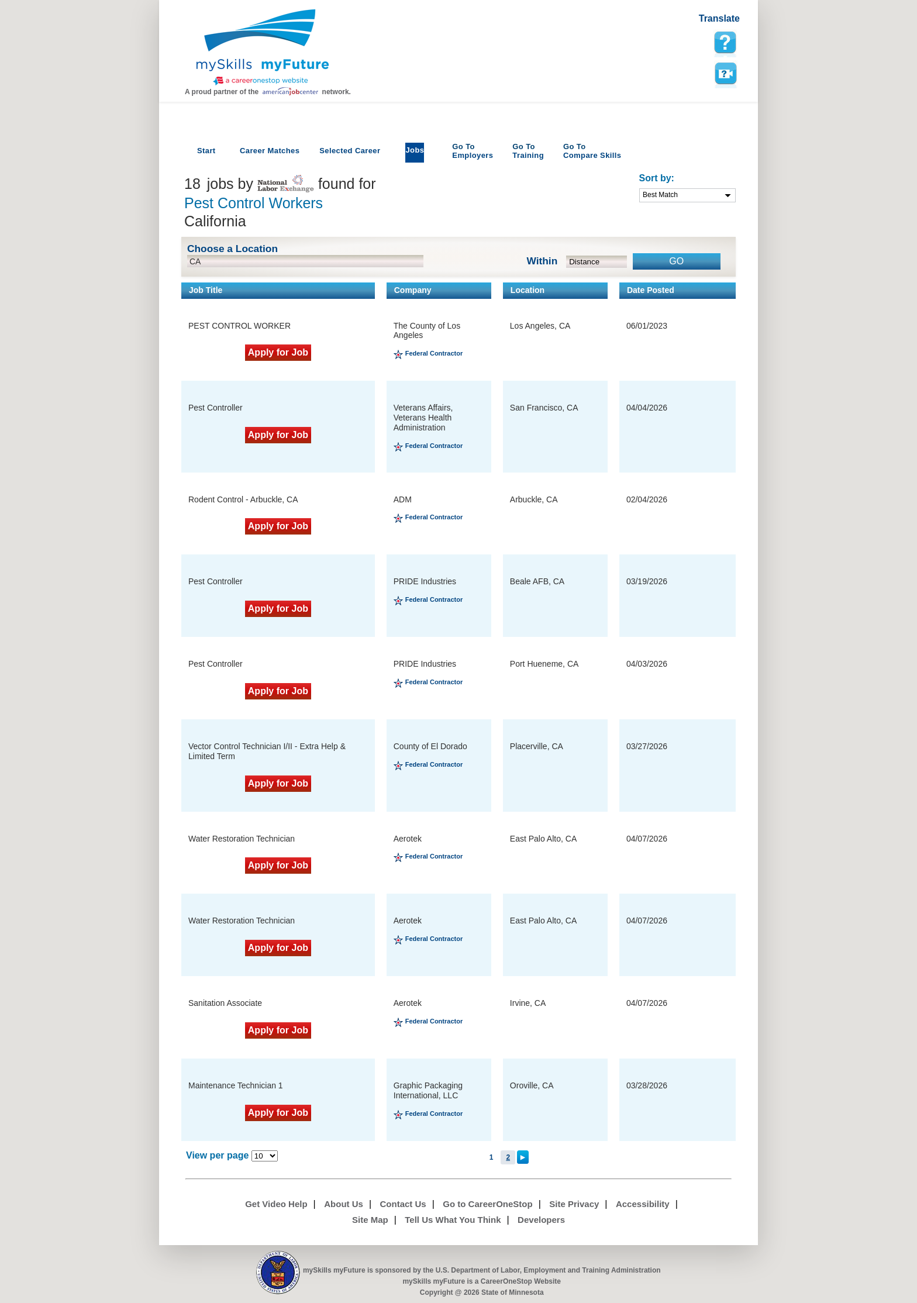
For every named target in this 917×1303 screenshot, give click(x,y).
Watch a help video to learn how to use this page (725, 73)
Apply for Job (278, 352)
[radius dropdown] (597, 262)
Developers (541, 1220)
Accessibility (643, 1204)
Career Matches (269, 150)
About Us (343, 1204)
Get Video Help (276, 1204)
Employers (472, 151)
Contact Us (403, 1204)
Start (206, 150)
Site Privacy (574, 1204)
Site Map (370, 1220)
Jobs (414, 150)
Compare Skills (592, 151)
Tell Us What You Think (453, 1220)
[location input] (305, 261)
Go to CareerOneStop (487, 1204)
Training (528, 151)
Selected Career (349, 150)
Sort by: (656, 178)
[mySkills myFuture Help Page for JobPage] (725, 42)
